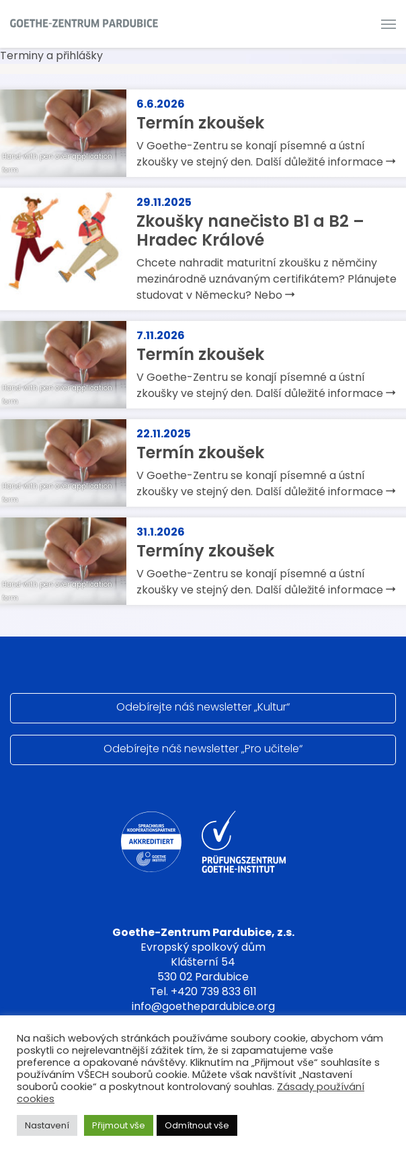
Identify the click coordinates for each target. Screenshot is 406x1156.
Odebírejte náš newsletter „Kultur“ (203, 707)
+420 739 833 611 (214, 991)
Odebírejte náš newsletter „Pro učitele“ (203, 748)
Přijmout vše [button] (118, 1125)
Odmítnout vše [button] (197, 1125)
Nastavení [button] (47, 1125)
